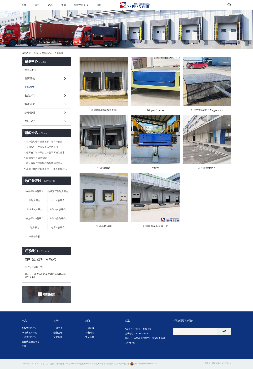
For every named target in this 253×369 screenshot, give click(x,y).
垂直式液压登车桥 (31, 341)
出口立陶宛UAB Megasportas (207, 110)
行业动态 (89, 332)
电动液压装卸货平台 (58, 191)
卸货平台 (34, 227)
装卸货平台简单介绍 (36, 158)
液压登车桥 (34, 236)
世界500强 (30, 70)
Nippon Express (155, 110)
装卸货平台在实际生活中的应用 (42, 147)
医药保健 (30, 78)
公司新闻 (89, 328)
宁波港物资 (103, 168)
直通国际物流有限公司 (104, 110)
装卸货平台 (34, 200)
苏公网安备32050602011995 (143, 363)
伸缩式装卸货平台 (34, 191)
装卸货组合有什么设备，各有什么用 (44, 141)
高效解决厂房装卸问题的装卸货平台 (44, 163)
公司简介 (57, 328)
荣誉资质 (57, 337)
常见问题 (89, 337)
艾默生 (155, 168)
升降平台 (102, 363)
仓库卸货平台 (58, 227)
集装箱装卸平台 (58, 218)
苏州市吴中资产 (207, 168)
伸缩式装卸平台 (34, 209)
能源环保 (30, 104)
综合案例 (30, 112)
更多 (24, 346)
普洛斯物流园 (104, 226)
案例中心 (46, 53)
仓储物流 (58, 53)
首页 (24, 5)
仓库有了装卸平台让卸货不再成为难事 (45, 152)
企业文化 (57, 332)
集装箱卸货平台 (58, 209)
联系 (99, 5)
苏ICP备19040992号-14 (221, 363)
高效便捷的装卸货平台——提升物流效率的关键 (47, 169)
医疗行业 (30, 121)
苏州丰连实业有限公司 (155, 226)
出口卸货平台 (58, 200)
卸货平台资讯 (81, 5)
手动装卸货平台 (29, 337)
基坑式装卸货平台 (34, 218)
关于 (37, 5)
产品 (50, 5)
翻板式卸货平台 (29, 328)
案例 (63, 5)
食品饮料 (30, 95)
